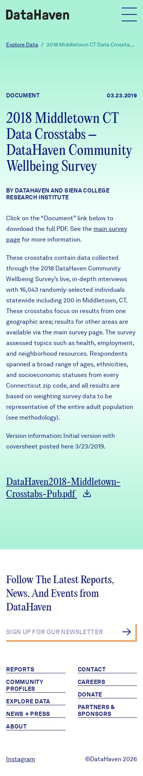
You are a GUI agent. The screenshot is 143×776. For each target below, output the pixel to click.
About (16, 726)
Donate (90, 694)
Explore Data (22, 44)
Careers (92, 682)
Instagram (20, 759)
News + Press (28, 714)
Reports (20, 669)
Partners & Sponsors (97, 710)
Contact (92, 669)
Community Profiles (24, 685)
